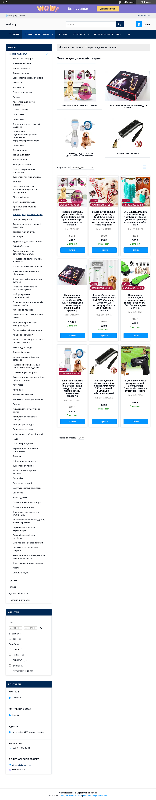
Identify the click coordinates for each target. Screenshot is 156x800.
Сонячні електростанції (24, 202)
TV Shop (17, 182)
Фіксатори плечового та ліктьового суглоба (25, 288)
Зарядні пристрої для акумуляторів (24, 528)
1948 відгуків (128, 2)
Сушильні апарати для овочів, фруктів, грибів (28, 303)
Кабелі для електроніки (24, 461)
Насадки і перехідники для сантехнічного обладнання (26, 366)
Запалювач (18, 493)
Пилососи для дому (23, 429)
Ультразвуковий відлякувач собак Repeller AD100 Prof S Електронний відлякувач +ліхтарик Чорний (103, 387)
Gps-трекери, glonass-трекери (28, 543)
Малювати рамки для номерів (28, 399)
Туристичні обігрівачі (23, 466)
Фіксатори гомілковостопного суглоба (28, 280)
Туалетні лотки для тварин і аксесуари (27, 225)
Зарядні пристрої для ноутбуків (24, 536)
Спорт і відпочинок (22, 92)
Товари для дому (21, 73)
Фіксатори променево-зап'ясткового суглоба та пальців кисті (25, 189)
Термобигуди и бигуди (24, 232)
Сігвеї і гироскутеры (23, 443)
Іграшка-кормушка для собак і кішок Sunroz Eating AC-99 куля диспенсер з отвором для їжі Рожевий (72, 218)
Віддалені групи (21, 197)
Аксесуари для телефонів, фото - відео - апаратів (29, 378)
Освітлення (18, 114)
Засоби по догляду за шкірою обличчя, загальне (28, 341)
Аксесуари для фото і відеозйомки (24, 103)
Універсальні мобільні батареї (28, 434)
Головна (14, 34)
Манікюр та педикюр (23, 310)
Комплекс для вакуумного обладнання (26, 272)
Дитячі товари (20, 150)
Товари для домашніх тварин (28, 214)
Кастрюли (18, 390)
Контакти (79, 34)
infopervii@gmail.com (22, 765)
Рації (15, 439)
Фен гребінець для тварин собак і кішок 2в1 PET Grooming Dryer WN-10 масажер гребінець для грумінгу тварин (104, 303)
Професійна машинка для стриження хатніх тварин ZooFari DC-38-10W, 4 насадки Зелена (135, 301)
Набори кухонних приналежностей (21, 295)
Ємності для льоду (22, 347)
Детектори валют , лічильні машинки (26, 125)
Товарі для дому (21, 155)
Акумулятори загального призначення (25, 449)
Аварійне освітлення (23, 335)
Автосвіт (17, 97)
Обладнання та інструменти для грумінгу (128, 106)
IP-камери (18, 236)
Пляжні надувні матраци (25, 372)
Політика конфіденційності (95, 796)
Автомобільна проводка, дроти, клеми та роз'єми (29, 521)
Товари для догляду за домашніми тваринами (79, 154)
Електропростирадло (23, 424)
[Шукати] (120, 24)
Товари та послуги (37, 34)
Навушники (18, 119)
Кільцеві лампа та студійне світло (26, 410)
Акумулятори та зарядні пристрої (25, 418)
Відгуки (13, 587)
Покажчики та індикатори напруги (25, 549)
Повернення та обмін (107, 34)
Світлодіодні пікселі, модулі (27, 502)
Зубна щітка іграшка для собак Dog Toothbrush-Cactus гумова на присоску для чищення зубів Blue (135, 218)
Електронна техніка (22, 164)
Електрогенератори (22, 219)
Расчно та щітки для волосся (27, 266)
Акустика (17, 82)
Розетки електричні (22, 483)
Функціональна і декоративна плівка (28, 316)
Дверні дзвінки (20, 497)
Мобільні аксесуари (23, 58)
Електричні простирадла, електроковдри (25, 323)
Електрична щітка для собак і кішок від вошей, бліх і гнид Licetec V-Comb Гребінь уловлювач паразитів (72, 388)
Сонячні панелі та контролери (28, 563)
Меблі (16, 568)
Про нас (63, 34)
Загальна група (20, 573)
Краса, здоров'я (21, 159)
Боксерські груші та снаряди (27, 330)
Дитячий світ (19, 87)
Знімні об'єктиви (21, 246)
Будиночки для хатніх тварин (27, 241)
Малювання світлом (23, 394)
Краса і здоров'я (21, 68)
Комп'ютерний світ (22, 63)
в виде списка (148, 168)
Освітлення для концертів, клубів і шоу (26, 513)
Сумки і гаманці (20, 109)
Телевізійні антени (22, 352)
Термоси (17, 456)
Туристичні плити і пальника (27, 177)
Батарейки (18, 478)
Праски (16, 404)
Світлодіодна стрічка (23, 507)
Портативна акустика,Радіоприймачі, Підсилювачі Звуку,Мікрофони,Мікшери (26, 136)
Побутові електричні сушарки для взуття (27, 260)
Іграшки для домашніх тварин (79, 105)
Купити (72, 250)
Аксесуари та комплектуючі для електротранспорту (29, 556)
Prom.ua (93, 793)
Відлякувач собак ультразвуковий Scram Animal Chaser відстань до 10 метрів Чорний (135, 385)
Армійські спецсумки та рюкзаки (24, 208)
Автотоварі (18, 385)
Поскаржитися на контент (70, 796)
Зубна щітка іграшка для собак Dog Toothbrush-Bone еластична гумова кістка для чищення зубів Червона (103, 218)
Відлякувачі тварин (128, 153)
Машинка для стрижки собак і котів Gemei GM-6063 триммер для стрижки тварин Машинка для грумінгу (72, 303)
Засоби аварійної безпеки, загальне (26, 358)
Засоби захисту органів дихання (24, 472)
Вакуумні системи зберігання (27, 488)
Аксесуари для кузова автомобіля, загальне (24, 252)
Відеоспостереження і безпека (28, 78)
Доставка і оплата (18, 593)
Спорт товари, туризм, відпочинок (24, 170)
